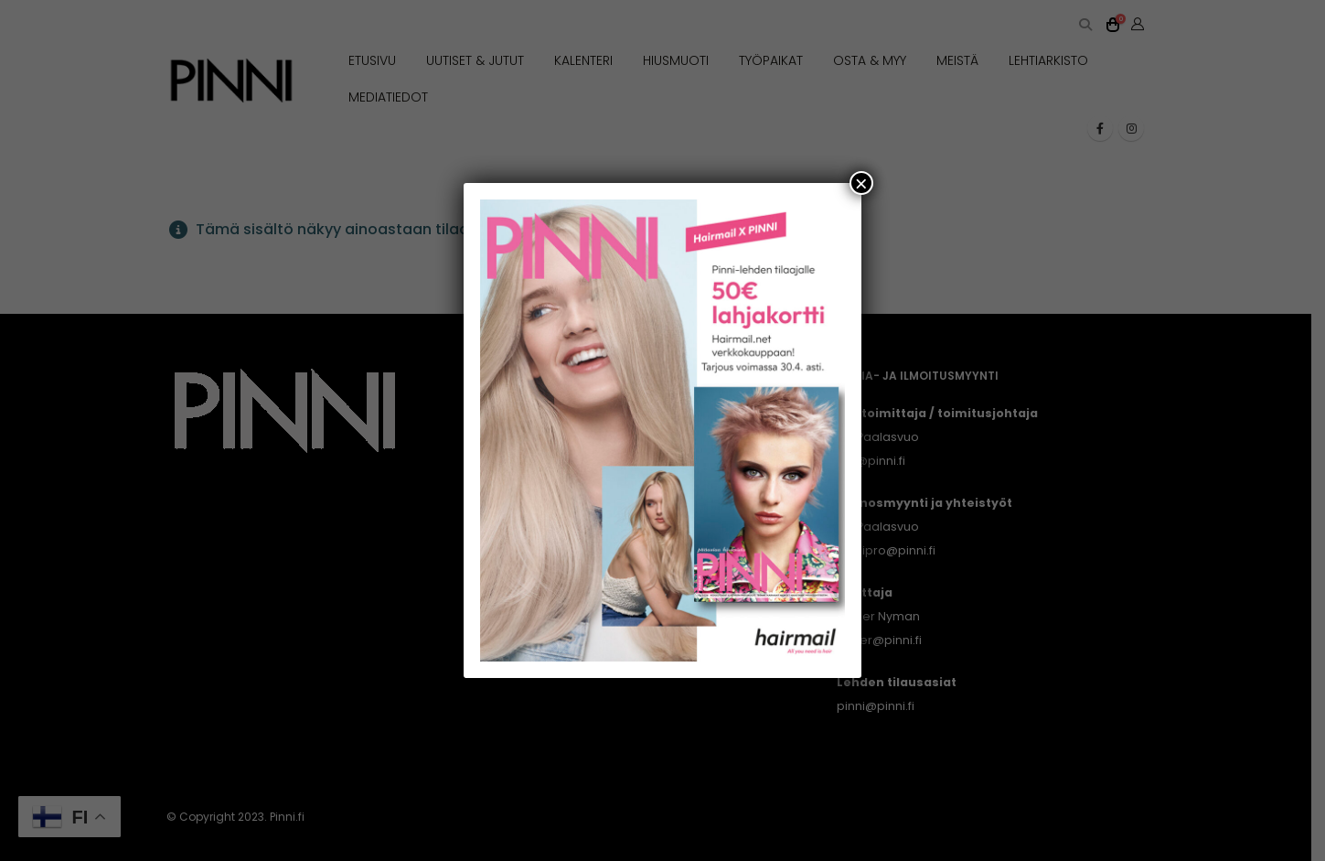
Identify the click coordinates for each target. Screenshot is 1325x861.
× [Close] (861, 183)
